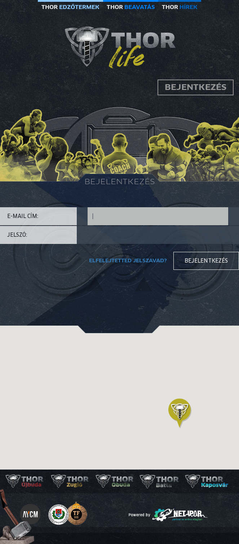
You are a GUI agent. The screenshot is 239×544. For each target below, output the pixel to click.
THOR (131, 7)
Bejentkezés (195, 87)
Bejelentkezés (206, 261)
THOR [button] (70, 7)
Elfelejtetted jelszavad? (128, 261)
